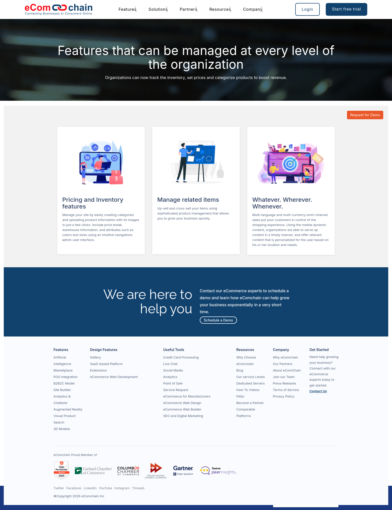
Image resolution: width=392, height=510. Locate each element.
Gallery (95, 357)
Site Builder (62, 390)
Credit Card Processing (181, 357)
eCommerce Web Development (114, 377)
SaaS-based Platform (106, 364)
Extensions (98, 370)
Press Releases (284, 383)
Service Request (175, 390)
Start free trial (346, 9)
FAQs (240, 396)
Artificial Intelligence (62, 360)
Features (127, 9)
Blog (239, 370)
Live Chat (170, 364)
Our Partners (282, 364)
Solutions (158, 9)
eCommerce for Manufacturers (186, 396)
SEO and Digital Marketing (183, 416)
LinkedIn (90, 488)
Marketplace (63, 370)
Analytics (170, 377)
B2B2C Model (64, 383)
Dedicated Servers (250, 383)
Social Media (173, 370)
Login (307, 9)
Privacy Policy (283, 396)
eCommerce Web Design (182, 403)
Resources (220, 9)
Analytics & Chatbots (62, 399)
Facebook (73, 488)
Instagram (122, 488)
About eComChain (287, 370)
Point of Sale (172, 383)
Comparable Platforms (245, 412)
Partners (188, 9)
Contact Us (318, 391)
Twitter (59, 488)
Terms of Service (286, 390)
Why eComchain (285, 357)
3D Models (62, 429)
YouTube (105, 488)
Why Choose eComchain (246, 360)
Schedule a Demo (218, 320)
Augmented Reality (68, 409)
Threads (138, 488)
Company (252, 9)
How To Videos (248, 390)
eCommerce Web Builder (182, 409)
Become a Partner (250, 403)
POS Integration (66, 377)
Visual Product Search (65, 419)
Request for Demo (365, 115)
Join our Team (284, 377)
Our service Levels (250, 377)
